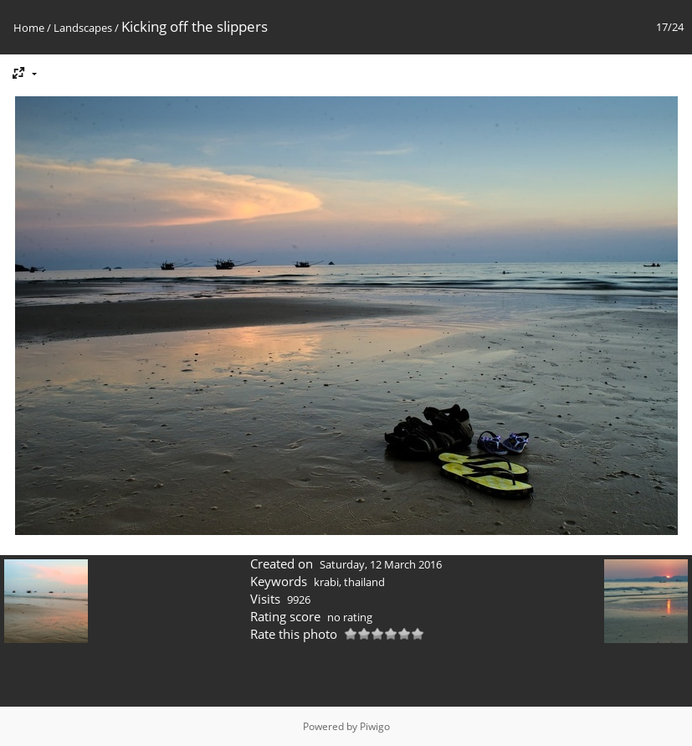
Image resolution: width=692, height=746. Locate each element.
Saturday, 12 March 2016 (381, 564)
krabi (326, 581)
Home (28, 27)
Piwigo (375, 726)
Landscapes (83, 27)
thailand (364, 581)
